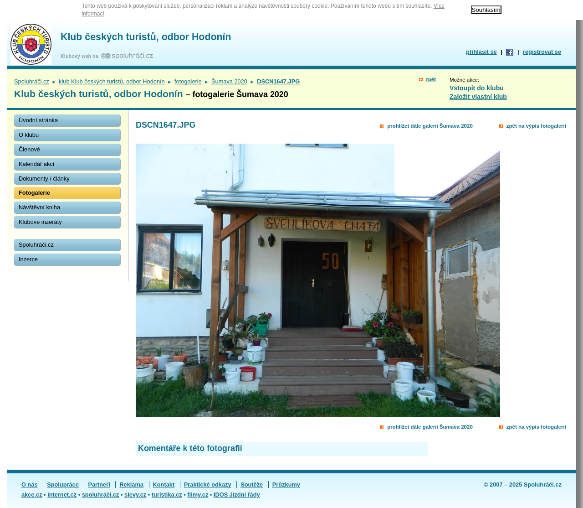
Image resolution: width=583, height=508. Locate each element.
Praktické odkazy (207, 484)
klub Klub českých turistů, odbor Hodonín (112, 81)
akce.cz (31, 494)
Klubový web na (81, 56)
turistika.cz (167, 494)
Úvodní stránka (38, 120)
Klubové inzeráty (40, 221)
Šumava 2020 (229, 81)
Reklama (131, 484)
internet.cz (62, 494)
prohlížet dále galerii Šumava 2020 (430, 126)
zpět (430, 79)
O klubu (29, 134)
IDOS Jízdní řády (237, 494)
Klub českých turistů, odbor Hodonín (146, 36)
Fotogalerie (34, 192)
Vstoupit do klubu (477, 88)
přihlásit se (481, 51)
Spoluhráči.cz (31, 81)
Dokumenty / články (44, 178)
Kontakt (164, 484)
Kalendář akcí (36, 164)
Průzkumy (286, 484)
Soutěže (251, 484)
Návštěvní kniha (39, 207)
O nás (29, 484)
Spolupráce (63, 484)
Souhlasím (486, 9)
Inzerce (28, 259)
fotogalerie (188, 81)
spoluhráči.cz (100, 494)
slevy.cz (135, 494)
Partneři (99, 484)
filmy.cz (197, 494)
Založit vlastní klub (478, 96)
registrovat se (542, 51)
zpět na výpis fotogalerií (536, 126)
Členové (29, 149)
